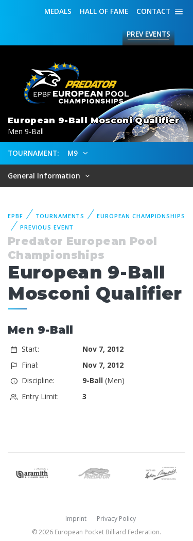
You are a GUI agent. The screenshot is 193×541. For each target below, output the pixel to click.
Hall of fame (104, 11)
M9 (73, 153)
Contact (153, 11)
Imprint (75, 518)
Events (148, 34)
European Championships (141, 216)
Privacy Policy (116, 518)
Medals (58, 11)
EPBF (15, 216)
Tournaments (60, 216)
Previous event (47, 227)
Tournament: (33, 153)
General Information (45, 176)
